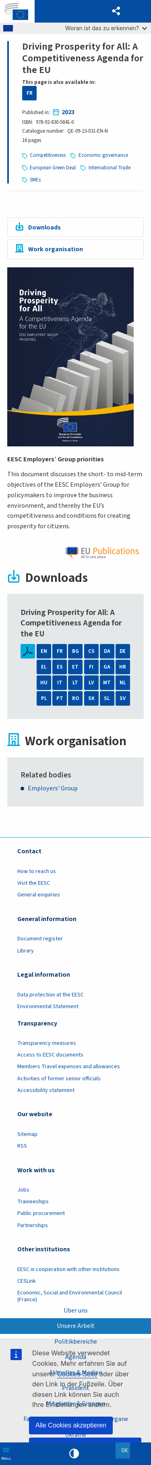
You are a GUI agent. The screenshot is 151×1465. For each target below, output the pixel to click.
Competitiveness (48, 155)
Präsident (75, 1388)
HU (44, 682)
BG (75, 651)
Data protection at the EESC (50, 995)
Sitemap (27, 1134)
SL (107, 698)
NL (123, 682)
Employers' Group (53, 788)
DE (123, 651)
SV (123, 698)
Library (25, 951)
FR (30, 93)
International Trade (109, 167)
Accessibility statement (45, 1090)
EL (44, 667)
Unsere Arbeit (76, 1325)
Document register (40, 939)
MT (107, 682)
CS (91, 651)
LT (75, 682)
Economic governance (103, 155)
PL (44, 698)
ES (60, 667)
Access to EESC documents (50, 1055)
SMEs (35, 179)
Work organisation (55, 249)
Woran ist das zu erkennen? (106, 28)
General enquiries (38, 895)
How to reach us (36, 871)
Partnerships (32, 1225)
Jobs (23, 1190)
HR (122, 667)
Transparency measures (46, 1043)
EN (44, 651)
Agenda (75, 1356)
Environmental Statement (48, 1006)
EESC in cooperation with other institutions (68, 1269)
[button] (116, 11)
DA (107, 651)
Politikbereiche (75, 1341)
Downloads (44, 227)
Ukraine (75, 1434)
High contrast (74, 1453)
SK (91, 698)
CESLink (26, 1281)
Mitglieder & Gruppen (75, 1403)
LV (91, 682)
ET (75, 667)
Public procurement (41, 1213)
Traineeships (33, 1202)
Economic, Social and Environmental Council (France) (69, 1296)
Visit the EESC (33, 883)
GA (106, 667)
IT (59, 682)
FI (91, 667)
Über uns (76, 1310)
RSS (22, 1146)
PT (59, 698)
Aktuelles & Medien (75, 1372)
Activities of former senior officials (59, 1079)
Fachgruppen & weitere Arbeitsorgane (75, 1419)
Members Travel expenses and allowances (68, 1067)
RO (75, 698)
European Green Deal (53, 167)
